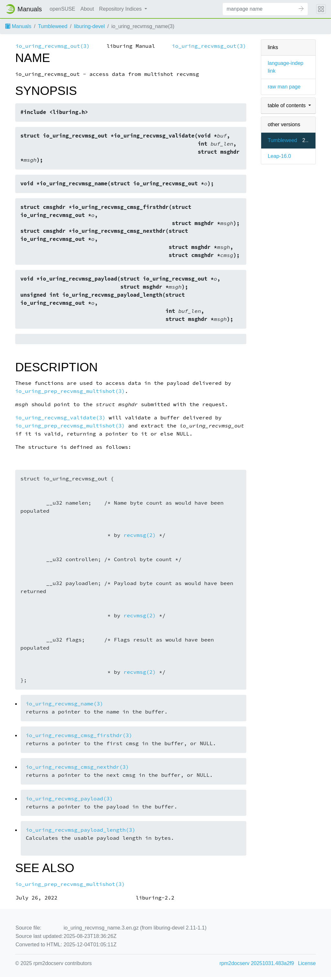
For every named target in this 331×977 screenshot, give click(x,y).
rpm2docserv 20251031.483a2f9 (256, 963)
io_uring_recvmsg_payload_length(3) (80, 830)
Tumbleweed (52, 26)
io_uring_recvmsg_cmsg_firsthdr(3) (79, 735)
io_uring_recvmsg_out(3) (53, 46)
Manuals (18, 26)
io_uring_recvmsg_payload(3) (69, 798)
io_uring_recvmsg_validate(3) (60, 417)
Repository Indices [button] (121, 9)
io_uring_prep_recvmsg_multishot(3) (70, 391)
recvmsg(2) (139, 535)
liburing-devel (89, 26)
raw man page (284, 86)
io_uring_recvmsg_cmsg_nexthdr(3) (77, 767)
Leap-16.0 (279, 156)
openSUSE (62, 9)
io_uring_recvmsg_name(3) (64, 703)
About (87, 9)
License (307, 963)
